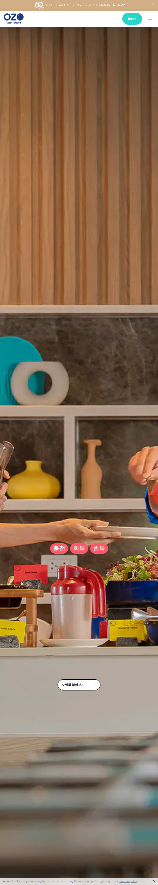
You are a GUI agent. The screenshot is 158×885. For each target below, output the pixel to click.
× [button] (154, 881)
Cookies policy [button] (128, 881)
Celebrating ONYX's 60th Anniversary (80, 5)
